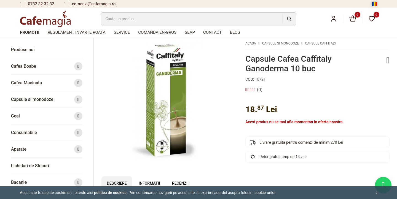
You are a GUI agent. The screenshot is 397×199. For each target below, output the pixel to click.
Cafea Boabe (46, 66)
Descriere (117, 183)
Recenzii (180, 183)
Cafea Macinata (46, 82)
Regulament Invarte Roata (77, 32)
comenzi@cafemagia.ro (90, 3)
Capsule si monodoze (46, 99)
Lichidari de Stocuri (30, 165)
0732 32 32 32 (37, 3)
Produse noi (23, 49)
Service (122, 32)
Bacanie (46, 182)
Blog (235, 32)
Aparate (46, 149)
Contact (212, 32)
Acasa (250, 43)
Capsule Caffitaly (320, 43)
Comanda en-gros (157, 32)
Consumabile (46, 132)
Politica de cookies (110, 192)
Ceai (46, 116)
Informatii (149, 183)
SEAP (190, 32)
